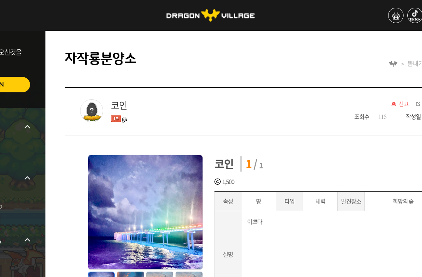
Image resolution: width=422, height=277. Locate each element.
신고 (404, 104)
